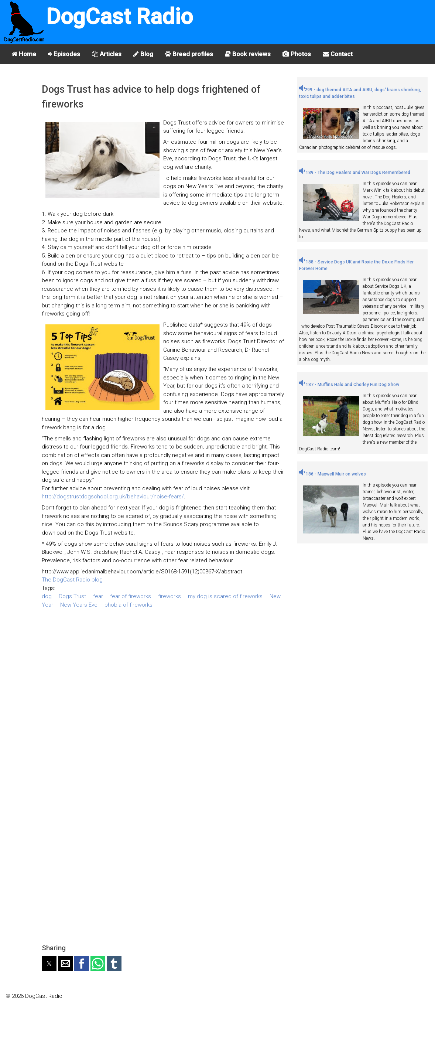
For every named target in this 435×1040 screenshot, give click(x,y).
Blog (143, 54)
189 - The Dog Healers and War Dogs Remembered (354, 172)
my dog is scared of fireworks (225, 596)
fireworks (169, 596)
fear (98, 596)
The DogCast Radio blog (72, 579)
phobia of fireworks (129, 604)
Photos (296, 54)
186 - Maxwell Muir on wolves (332, 474)
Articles (106, 54)
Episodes (64, 54)
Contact (338, 54)
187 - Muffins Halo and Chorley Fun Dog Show (349, 384)
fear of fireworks (130, 596)
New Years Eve (78, 604)
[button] (49, 963)
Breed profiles (189, 54)
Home (23, 54)
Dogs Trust (72, 596)
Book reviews (248, 54)
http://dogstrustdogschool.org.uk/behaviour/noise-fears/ (113, 496)
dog (47, 596)
